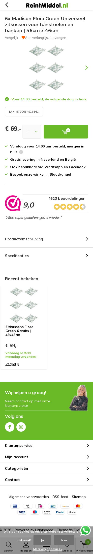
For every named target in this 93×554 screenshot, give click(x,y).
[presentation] (83, 68)
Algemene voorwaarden (29, 496)
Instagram (21, 425)
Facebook (9, 425)
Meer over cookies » (47, 549)
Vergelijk (11, 38)
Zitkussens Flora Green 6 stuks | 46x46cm (19, 331)
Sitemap (79, 496)
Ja (42, 540)
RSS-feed (60, 496)
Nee (64, 540)
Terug (6, 5)
